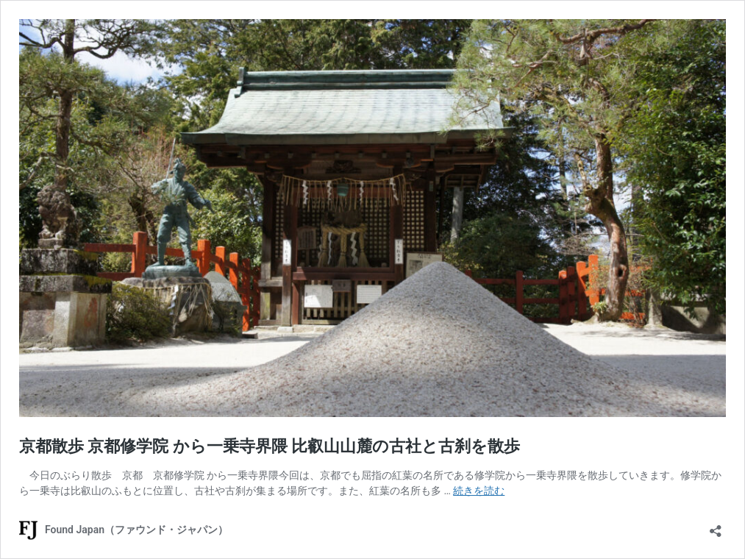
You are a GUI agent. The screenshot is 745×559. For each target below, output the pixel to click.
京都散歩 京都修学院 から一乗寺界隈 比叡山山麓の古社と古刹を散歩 (269, 446)
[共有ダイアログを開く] (715, 526)
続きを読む (479, 490)
